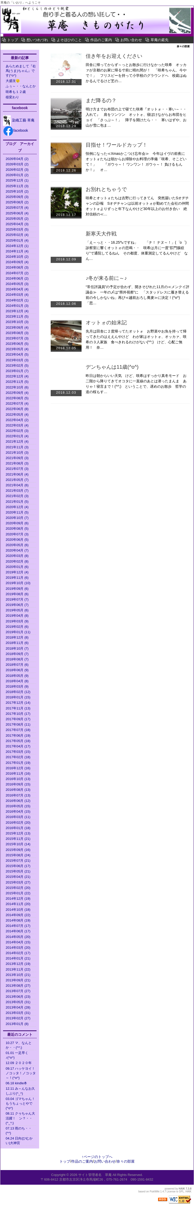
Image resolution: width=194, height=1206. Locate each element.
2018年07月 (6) (17, 665)
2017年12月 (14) (18, 703)
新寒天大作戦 (101, 233)
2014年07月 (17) (18, 926)
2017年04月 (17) (18, 746)
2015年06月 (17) (18, 866)
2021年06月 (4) (17, 474)
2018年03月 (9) (17, 686)
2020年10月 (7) (17, 518)
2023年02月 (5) (17, 365)
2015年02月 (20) (18, 888)
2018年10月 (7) (17, 648)
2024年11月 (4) (17, 251)
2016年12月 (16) (18, 768)
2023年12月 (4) (17, 311)
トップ (12, 40)
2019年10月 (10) (18, 583)
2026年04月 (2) (17, 159)
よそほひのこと (69, 40)
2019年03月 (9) (17, 621)
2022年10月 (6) (17, 387)
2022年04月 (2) (17, 420)
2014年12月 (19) (18, 898)
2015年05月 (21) (18, 871)
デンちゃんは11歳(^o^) (115, 367)
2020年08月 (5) (17, 528)
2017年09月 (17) (18, 719)
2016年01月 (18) (18, 828)
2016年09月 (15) (18, 784)
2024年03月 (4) (17, 295)
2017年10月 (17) (18, 714)
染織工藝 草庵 (18, 120)
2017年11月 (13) (18, 708)
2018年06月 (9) (17, 670)
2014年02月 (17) (18, 953)
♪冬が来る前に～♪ (106, 278)
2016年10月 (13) (18, 779)
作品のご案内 (101, 40)
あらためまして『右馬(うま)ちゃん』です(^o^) (21, 70)
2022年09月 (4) (17, 393)
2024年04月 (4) (17, 289)
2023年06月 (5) (17, 344)
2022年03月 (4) (17, 425)
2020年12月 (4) (17, 507)
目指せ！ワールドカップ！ (116, 145)
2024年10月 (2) (17, 257)
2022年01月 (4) (17, 436)
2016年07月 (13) (18, 795)
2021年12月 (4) (17, 441)
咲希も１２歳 (16, 92)
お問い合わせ (131, 40)
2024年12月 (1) (17, 246)
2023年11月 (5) (17, 316)
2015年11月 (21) (18, 839)
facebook (15, 130)
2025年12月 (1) (17, 180)
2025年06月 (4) (17, 213)
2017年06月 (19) (18, 735)
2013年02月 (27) (18, 1018)
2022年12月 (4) (17, 376)
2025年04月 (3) (17, 224)
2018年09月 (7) (17, 654)
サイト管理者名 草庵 (95, 1175)
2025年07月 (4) (17, 208)
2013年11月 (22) (18, 969)
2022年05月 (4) (17, 414)
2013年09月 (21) (18, 980)
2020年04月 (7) (17, 550)
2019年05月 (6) (17, 610)
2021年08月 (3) (17, 463)
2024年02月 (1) (17, 300)
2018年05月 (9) (17, 676)
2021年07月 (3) (17, 469)
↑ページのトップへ (97, 1157)
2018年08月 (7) (17, 659)
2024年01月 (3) (17, 306)
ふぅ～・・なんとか (21, 86)
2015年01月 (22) (18, 893)
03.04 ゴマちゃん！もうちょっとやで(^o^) (20, 1103)
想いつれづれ (37, 40)
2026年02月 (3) (17, 170)
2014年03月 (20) (18, 947)
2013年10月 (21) (18, 975)
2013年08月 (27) (18, 985)
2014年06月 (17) (18, 931)
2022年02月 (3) (17, 431)
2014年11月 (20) (18, 904)
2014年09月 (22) (18, 915)
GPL (181, 1191)
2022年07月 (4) (17, 403)
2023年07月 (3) (17, 338)
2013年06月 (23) (18, 997)
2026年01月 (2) (17, 175)
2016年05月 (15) (18, 806)
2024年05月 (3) (17, 284)
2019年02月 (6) (17, 627)
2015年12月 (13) (18, 833)
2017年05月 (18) (18, 741)
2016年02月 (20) (18, 822)
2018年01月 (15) (18, 697)
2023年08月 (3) (17, 333)
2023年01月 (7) (17, 371)
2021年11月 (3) (17, 447)
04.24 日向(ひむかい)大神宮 (19, 1140)
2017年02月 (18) (18, 757)
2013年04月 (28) (18, 1007)
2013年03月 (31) (18, 1013)
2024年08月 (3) (17, 267)
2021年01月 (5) (17, 502)
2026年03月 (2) (17, 164)
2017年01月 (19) (18, 763)
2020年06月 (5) (17, 540)
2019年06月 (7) (17, 605)
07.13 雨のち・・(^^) (19, 1130)
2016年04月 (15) (18, 811)
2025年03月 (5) (17, 229)
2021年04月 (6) (17, 485)
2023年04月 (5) (17, 354)
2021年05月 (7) (17, 480)
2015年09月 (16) (18, 850)
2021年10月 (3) (17, 452)
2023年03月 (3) (17, 360)
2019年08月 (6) (17, 594)
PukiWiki (155, 1191)
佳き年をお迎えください (114, 56)
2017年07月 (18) (18, 730)
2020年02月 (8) (17, 561)
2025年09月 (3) (17, 197)
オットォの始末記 (106, 322)
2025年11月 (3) (17, 186)
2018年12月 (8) (17, 637)
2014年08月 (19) (18, 920)
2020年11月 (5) (17, 512)
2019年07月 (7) (17, 599)
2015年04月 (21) (18, 877)
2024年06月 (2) (17, 278)
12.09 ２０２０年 (19, 1063)
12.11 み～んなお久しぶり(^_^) (20, 1091)
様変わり (14, 97)
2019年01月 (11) (18, 632)
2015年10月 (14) (18, 844)
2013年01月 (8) (17, 1024)
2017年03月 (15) (18, 752)
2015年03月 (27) (18, 882)
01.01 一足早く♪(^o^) (17, 1055)
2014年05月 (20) (18, 937)
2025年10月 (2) (17, 191)
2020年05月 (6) (17, 545)
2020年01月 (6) (17, 567)
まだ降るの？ (101, 100)
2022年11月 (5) (17, 382)
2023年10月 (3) (17, 322)
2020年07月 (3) (17, 534)
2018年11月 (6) (17, 643)
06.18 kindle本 (16, 1083)
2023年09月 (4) (17, 327)
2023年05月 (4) (17, 349)
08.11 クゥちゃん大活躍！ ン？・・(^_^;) (20, 1118)
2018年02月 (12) (18, 692)
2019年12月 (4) (17, 572)
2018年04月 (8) (17, 681)
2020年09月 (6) (17, 523)
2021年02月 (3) (17, 496)
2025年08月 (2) (17, 202)
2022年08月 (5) (17, 398)
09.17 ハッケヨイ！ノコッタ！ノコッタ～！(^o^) (21, 1073)
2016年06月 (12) (18, 801)
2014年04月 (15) (18, 942)
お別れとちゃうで (109, 189)
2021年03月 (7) (17, 490)
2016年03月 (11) (18, 817)
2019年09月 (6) (17, 589)
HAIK (182, 1188)
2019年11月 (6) (17, 578)
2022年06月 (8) (17, 409)
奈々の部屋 (16, 46)
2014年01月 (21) (18, 958)
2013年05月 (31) (18, 1002)
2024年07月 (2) (17, 273)
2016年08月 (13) (18, 790)
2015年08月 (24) (18, 855)
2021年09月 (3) (17, 458)
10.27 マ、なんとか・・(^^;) (19, 1045)
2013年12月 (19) (18, 964)
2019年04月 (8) (17, 616)
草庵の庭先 (160, 40)
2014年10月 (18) (18, 909)
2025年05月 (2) (17, 219)
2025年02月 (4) (17, 235)
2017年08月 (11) (18, 724)
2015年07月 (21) (18, 860)
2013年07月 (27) (18, 991)
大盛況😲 (13, 81)
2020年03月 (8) (17, 556)
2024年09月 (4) (17, 262)
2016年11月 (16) (18, 773)
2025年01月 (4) (17, 240)
